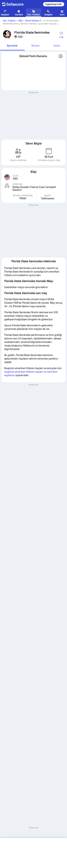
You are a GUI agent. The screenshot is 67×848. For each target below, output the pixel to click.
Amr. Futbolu (9, 20)
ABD (20, 20)
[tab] (12, 45)
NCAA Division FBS (34, 20)
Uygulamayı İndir (53, 4)
